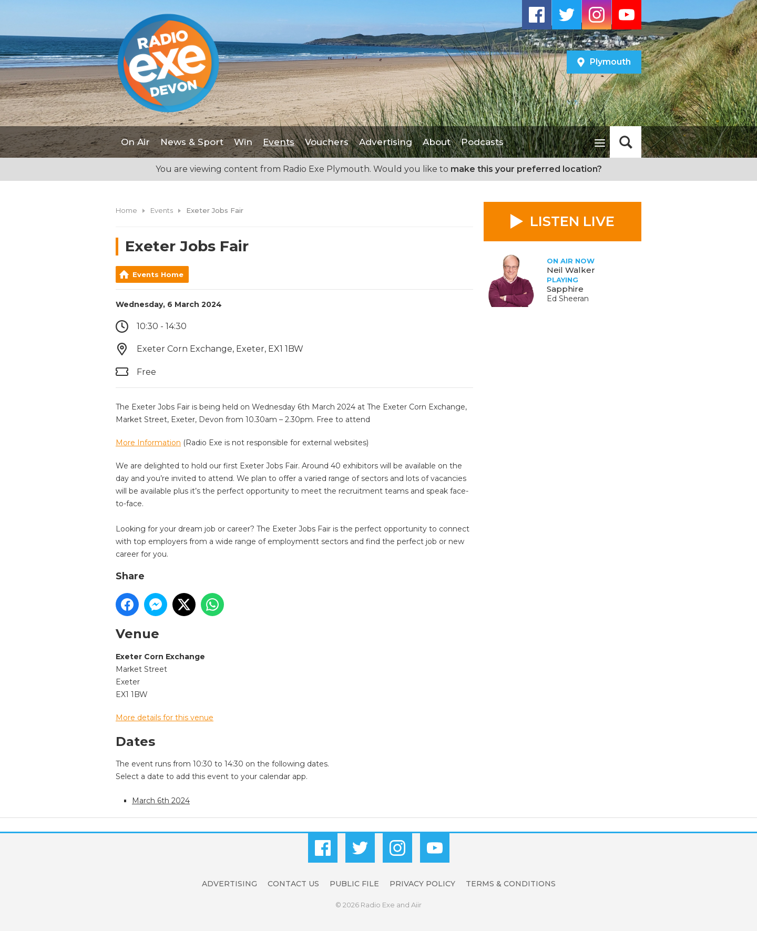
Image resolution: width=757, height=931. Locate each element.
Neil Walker (571, 270)
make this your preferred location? (526, 169)
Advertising (385, 142)
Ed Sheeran (568, 298)
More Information (148, 442)
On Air (135, 142)
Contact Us (293, 883)
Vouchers (327, 142)
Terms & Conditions (511, 883)
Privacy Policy (422, 883)
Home (126, 210)
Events (278, 142)
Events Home (157, 274)
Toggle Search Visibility (625, 142)
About (437, 142)
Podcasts (482, 142)
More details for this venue (164, 717)
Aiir (416, 905)
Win (243, 142)
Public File (354, 883)
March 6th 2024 (161, 800)
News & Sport (191, 142)
